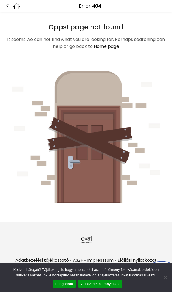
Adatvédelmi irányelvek (100, 284)
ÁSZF (78, 260)
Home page (106, 46)
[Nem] (165, 277)
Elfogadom (64, 284)
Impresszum (100, 260)
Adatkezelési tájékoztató (42, 260)
